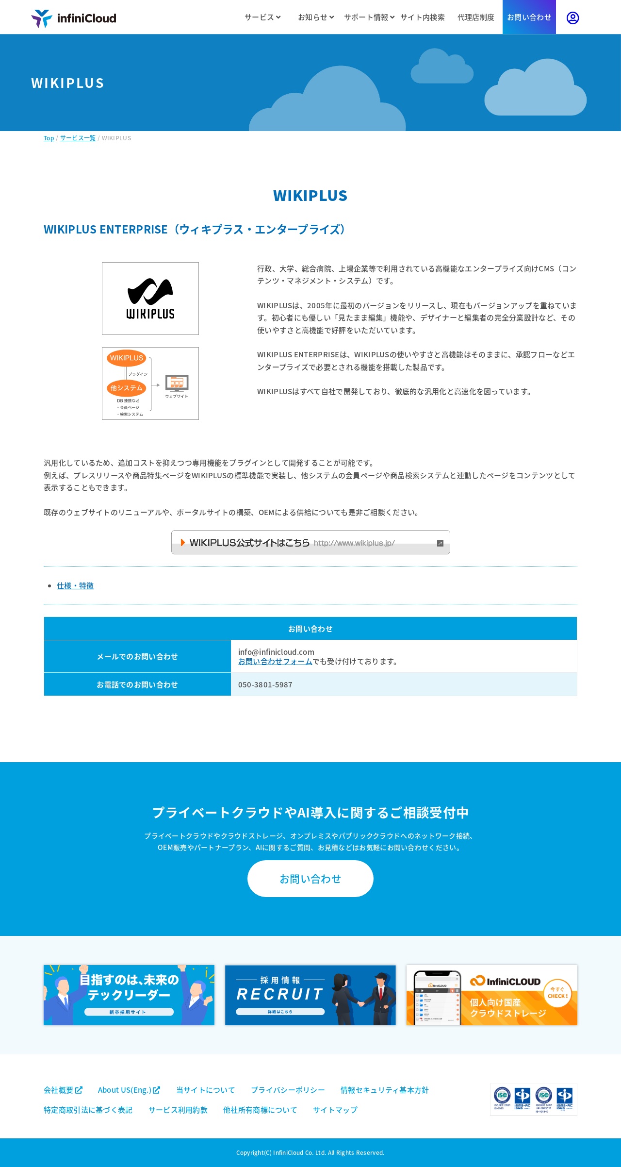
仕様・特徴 (75, 585)
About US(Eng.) (129, 1089)
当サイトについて (205, 1089)
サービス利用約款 (178, 1109)
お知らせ (316, 17)
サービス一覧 (78, 137)
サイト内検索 (422, 17)
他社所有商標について (260, 1109)
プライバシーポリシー (288, 1089)
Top (49, 137)
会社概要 (63, 1089)
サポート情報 (369, 17)
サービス (262, 17)
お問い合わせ (529, 17)
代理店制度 (476, 17)
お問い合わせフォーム (275, 661)
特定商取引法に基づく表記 (88, 1109)
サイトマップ (335, 1109)
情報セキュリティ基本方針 (385, 1089)
